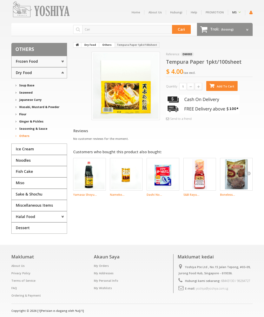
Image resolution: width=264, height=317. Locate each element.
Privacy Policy (21, 273)
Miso (20, 182)
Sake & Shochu (29, 194)
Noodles (23, 160)
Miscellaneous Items (34, 205)
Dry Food (24, 72)
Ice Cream (25, 148)
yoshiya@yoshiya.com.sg (212, 288)
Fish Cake (24, 171)
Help (194, 12)
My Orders (101, 266)
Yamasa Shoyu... (85, 195)
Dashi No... (154, 195)
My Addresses (103, 273)
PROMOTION (215, 12)
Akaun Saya (107, 256)
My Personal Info (106, 281)
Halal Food (25, 216)
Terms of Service (23, 281)
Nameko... (117, 195)
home (136, 12)
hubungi (176, 12)
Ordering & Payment (26, 295)
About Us (155, 12)
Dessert (23, 227)
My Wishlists (103, 288)
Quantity (171, 86)
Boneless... (227, 195)
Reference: (173, 54)
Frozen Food (27, 61)
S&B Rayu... (191, 195)
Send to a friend (181, 119)
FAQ (14, 288)
